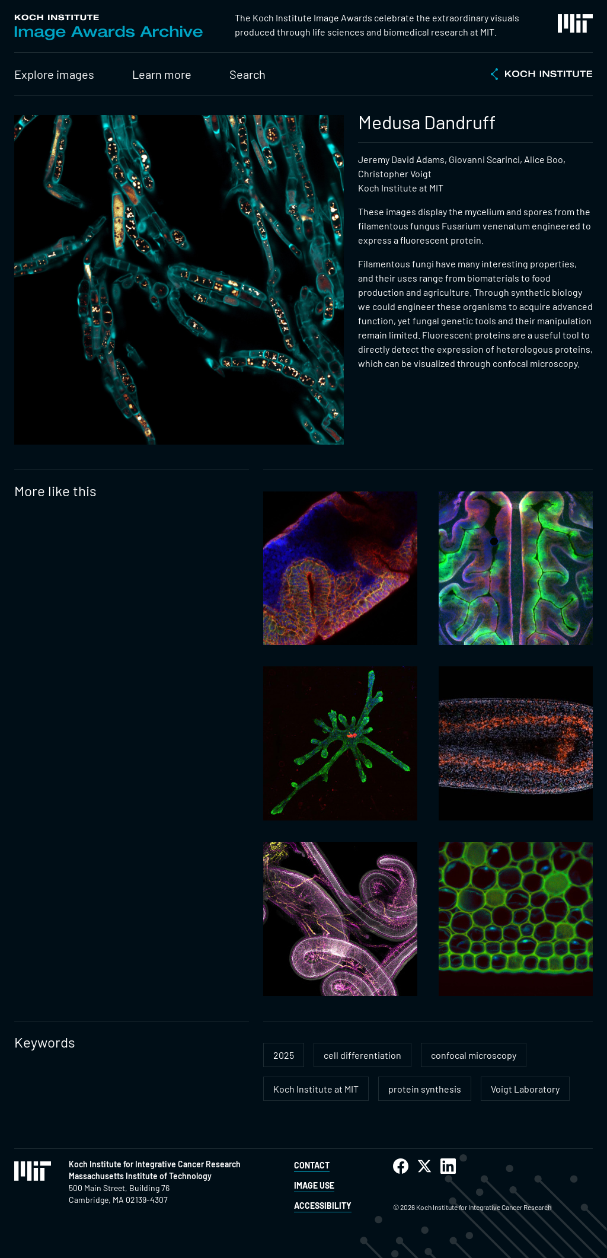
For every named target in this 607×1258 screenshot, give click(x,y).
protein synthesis (424, 1088)
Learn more (161, 74)
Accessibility (323, 1205)
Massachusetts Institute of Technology (140, 1176)
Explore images (54, 74)
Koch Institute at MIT (316, 1088)
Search (247, 74)
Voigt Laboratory (525, 1088)
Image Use (314, 1185)
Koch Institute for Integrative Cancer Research (155, 1164)
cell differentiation (362, 1055)
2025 (283, 1055)
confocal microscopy (473, 1055)
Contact (312, 1165)
